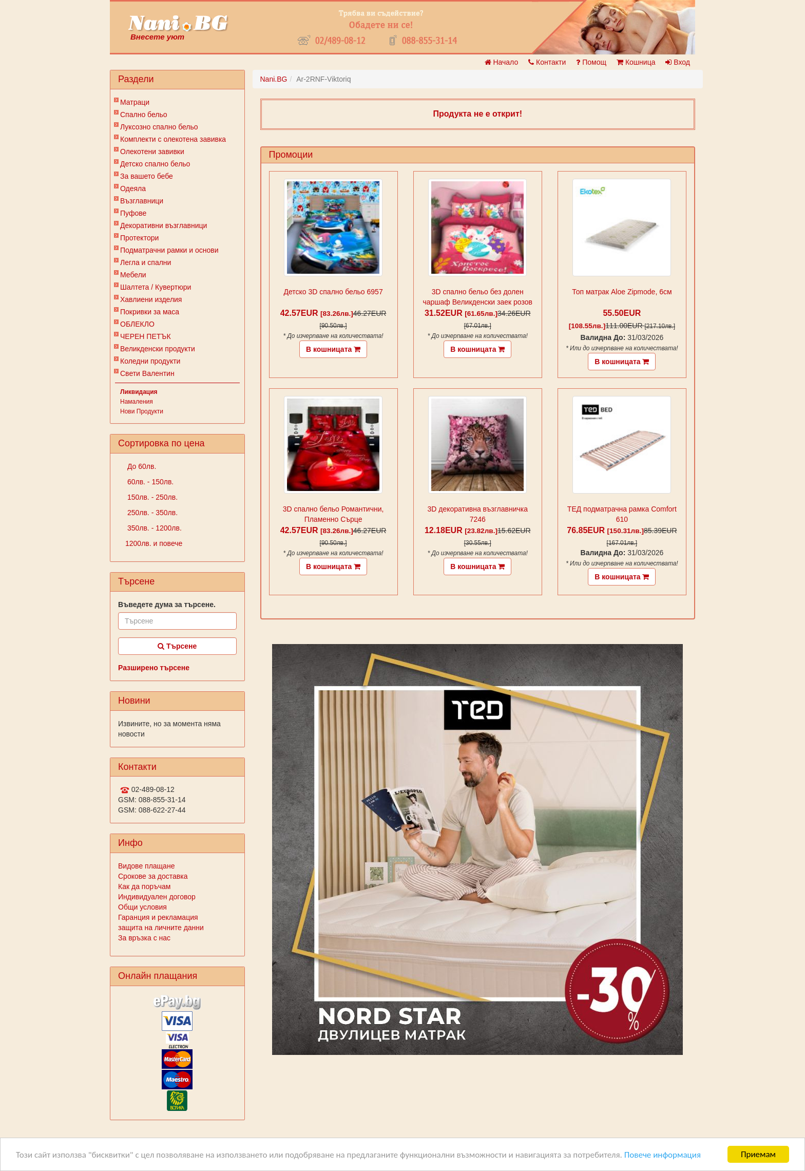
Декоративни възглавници (163, 225)
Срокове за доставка (152, 876)
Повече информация (662, 1154)
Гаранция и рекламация (158, 917)
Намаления (136, 401)
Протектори (139, 238)
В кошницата (333, 349)
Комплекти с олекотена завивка (173, 139)
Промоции (291, 154)
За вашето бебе (146, 176)
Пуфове (133, 213)
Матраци (134, 102)
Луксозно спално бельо (159, 127)
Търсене (177, 646)
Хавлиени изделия (151, 299)
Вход (677, 62)
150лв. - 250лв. (151, 497)
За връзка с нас (144, 938)
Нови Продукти (141, 411)
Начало (502, 62)
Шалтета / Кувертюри (155, 287)
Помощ (591, 62)
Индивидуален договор (157, 897)
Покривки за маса (149, 312)
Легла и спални (145, 262)
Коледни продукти (150, 361)
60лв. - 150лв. (149, 482)
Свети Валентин (147, 373)
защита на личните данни (161, 927)
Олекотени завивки (152, 151)
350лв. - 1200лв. (153, 528)
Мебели (133, 275)
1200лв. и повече (153, 543)
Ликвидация (139, 391)
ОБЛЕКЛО (137, 324)
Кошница (636, 62)
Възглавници (141, 201)
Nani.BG (274, 79)
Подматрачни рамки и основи (169, 250)
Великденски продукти (157, 349)
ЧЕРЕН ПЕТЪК (145, 336)
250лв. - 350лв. (151, 512)
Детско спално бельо (155, 164)
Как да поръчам (144, 886)
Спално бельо (143, 114)
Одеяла (133, 188)
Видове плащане (146, 866)
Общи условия (142, 907)
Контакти (547, 62)
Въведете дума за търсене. (167, 604)
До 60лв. (140, 466)
